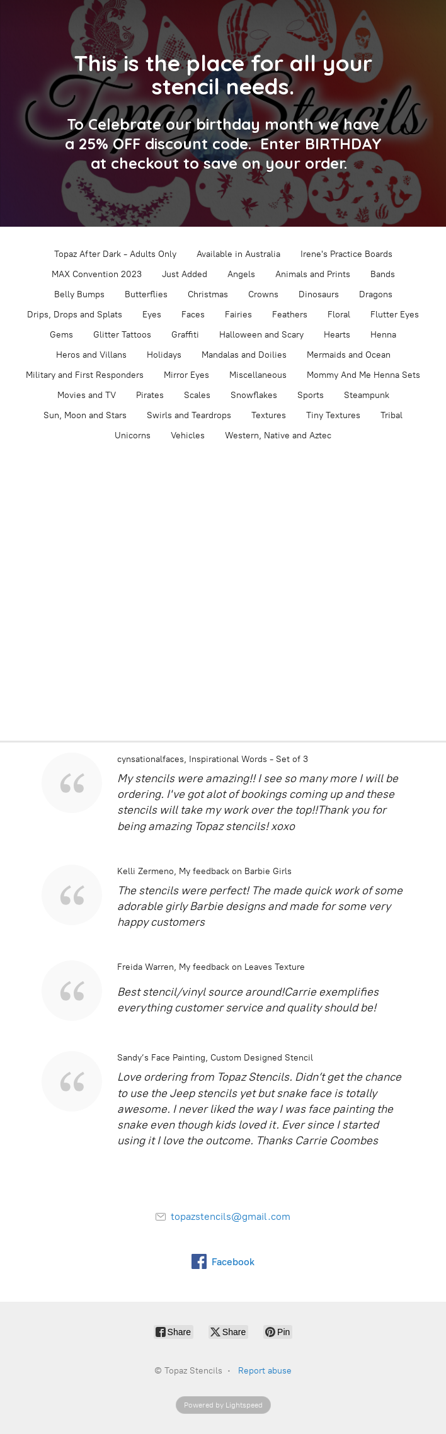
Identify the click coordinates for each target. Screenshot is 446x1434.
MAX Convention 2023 (97, 274)
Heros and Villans (91, 355)
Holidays (164, 355)
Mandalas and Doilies (244, 355)
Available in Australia (238, 254)
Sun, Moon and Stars (85, 415)
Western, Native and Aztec (278, 435)
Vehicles (188, 435)
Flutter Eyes (394, 314)
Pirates (150, 395)
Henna (383, 334)
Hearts (337, 334)
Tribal (391, 415)
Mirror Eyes (186, 375)
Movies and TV (86, 395)
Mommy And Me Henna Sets (363, 375)
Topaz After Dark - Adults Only (115, 254)
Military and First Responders (85, 375)
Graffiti (185, 334)
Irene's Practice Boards (346, 254)
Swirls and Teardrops (189, 415)
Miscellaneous (258, 375)
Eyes (151, 314)
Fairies (238, 314)
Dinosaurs (319, 294)
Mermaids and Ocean (349, 355)
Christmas (208, 294)
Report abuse (265, 1370)
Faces (193, 314)
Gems (61, 334)
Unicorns (133, 435)
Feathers (289, 314)
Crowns (263, 294)
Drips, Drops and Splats (74, 314)
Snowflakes (254, 395)
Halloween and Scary (261, 334)
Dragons (375, 294)
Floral (339, 314)
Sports (310, 395)
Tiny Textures (333, 415)
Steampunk (366, 395)
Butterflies (146, 294)
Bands (382, 274)
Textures (268, 415)
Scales (197, 395)
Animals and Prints (312, 274)
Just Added (184, 274)
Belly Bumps (79, 294)
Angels (241, 274)
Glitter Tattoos (122, 334)
